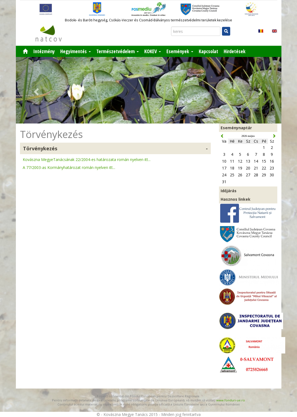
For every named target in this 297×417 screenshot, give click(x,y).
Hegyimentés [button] (75, 51)
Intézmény (44, 51)
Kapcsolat (208, 51)
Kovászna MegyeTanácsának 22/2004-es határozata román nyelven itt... (87, 159)
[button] (36, 90)
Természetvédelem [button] (117, 51)
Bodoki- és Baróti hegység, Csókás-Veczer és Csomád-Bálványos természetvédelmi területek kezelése (148, 20)
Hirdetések (235, 51)
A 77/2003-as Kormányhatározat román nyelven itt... (69, 167)
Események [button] (179, 51)
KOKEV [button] (152, 51)
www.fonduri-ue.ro (230, 400)
